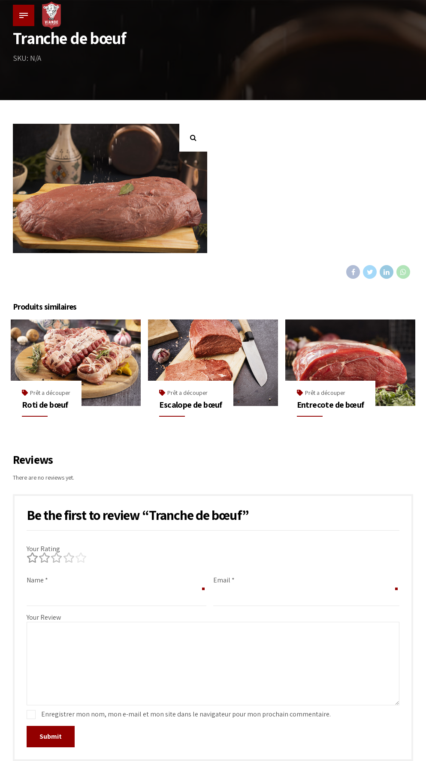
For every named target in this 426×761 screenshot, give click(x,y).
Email (224, 580)
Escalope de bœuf (190, 404)
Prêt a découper (50, 393)
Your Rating (43, 548)
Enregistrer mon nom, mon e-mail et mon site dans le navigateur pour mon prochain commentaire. (186, 714)
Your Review (44, 617)
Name (37, 580)
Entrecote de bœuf (330, 404)
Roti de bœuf (45, 404)
